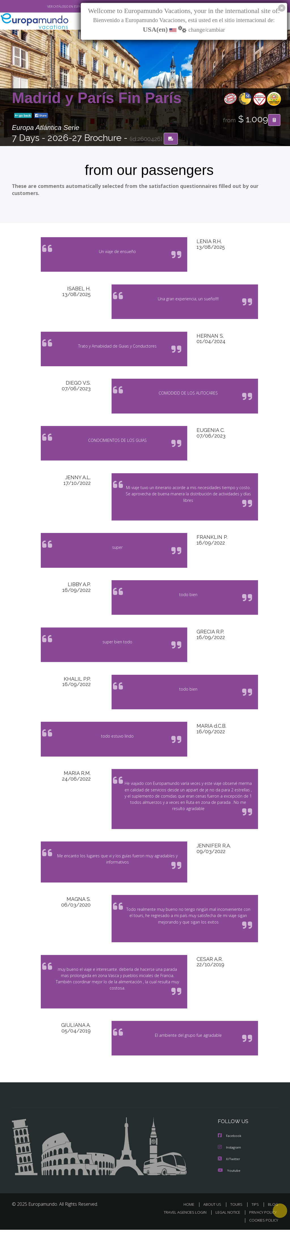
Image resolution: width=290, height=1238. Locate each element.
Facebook (230, 1145)
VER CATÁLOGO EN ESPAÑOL (53, 6)
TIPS (256, 1213)
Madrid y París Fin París (97, 98)
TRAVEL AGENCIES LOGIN (181, 1220)
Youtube (229, 1179)
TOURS (237, 1213)
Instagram (230, 1156)
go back (23, 115)
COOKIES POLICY (262, 1228)
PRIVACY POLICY (261, 1220)
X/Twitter (229, 1167)
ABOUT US (213, 1213)
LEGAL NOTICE (225, 1220)
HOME (191, 1213)
